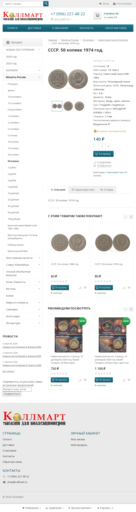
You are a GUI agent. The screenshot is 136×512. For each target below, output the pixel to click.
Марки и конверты (17, 302)
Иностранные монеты (19, 258)
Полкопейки (15, 109)
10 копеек (13, 141)
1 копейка (13, 116)
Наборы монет (16, 244)
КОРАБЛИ (12, 70)
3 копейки (13, 128)
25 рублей (13, 206)
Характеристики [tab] (83, 189)
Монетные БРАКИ (18, 251)
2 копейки (13, 122)
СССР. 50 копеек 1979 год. (109, 264)
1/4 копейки (14, 96)
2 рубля (12, 173)
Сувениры (12, 309)
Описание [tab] (58, 189)
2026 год (11, 56)
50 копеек (13, 161)
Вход (104, 3)
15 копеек (13, 148)
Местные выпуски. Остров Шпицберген (22, 236)
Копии (9, 295)
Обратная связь (116, 28)
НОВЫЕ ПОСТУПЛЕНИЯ (20, 49)
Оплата (12, 28)
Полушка (13, 83)
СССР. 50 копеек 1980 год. (65, 264)
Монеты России (16, 77)
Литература (13, 323)
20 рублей (13, 199)
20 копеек (13, 154)
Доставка (34, 28)
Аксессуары (13, 316)
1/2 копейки (14, 103)
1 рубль (12, 167)
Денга (11, 90)
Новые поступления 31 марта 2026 (22, 365)
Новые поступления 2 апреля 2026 (22, 356)
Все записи (8, 371)
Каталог (14, 42)
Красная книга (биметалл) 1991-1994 (22, 227)
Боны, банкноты (16, 282)
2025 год (11, 63)
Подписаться (12, 393)
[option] (57, 106)
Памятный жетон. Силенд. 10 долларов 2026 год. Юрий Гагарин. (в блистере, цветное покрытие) (112, 359)
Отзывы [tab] (106, 189)
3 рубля (12, 180)
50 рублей (13, 212)
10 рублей (13, 193)
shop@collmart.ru (17, 482)
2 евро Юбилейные (17, 264)
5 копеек (13, 135)
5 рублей (13, 186)
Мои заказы (78, 439)
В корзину (103, 153)
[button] (125, 217)
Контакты (86, 28)
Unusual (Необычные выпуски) (18, 273)
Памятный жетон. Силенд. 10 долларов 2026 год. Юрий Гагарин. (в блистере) (67, 359)
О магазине (60, 28)
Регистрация (122, 3)
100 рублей (14, 218)
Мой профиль (79, 445)
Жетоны (11, 288)
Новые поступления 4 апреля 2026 (22, 346)
